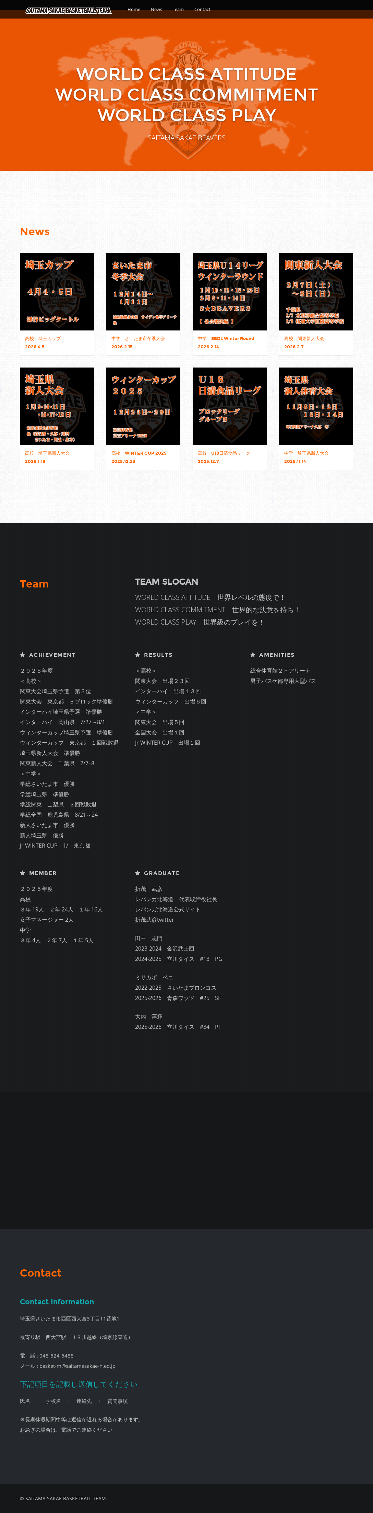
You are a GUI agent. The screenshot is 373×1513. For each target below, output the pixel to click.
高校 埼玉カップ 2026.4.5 (43, 343)
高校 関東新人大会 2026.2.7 (304, 343)
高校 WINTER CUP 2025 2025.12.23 (139, 457)
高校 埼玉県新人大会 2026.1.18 (47, 457)
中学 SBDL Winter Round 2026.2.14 (226, 343)
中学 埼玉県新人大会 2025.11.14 (306, 457)
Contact (202, 9)
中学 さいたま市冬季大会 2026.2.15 (138, 343)
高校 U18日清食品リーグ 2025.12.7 (224, 457)
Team (178, 9)
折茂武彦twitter (154, 919)
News (156, 9)
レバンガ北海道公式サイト (168, 909)
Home (134, 9)
